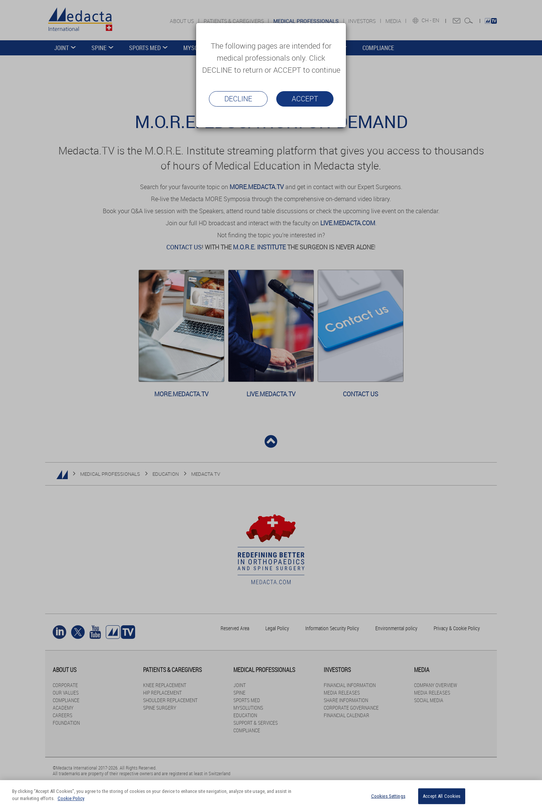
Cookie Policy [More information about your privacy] (71, 798)
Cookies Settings (388, 796)
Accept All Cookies (441, 796)
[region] (271, 795)
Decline (238, 99)
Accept (305, 99)
